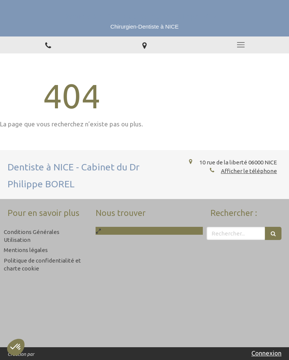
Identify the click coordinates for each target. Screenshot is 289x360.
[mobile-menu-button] (241, 44)
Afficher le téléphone (249, 171)
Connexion (266, 353)
